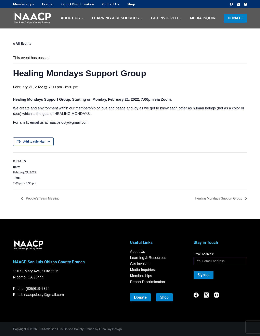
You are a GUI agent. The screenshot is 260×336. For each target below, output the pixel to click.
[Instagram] (245, 4)
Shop (131, 4)
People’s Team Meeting (42, 198)
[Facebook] (231, 4)
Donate (235, 18)
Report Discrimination (77, 4)
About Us (73, 18)
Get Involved (167, 18)
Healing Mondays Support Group (219, 198)
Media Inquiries (205, 18)
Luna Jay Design (110, 329)
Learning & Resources (118, 18)
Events (47, 4)
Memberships (23, 4)
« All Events (22, 43)
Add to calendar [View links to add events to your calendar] (34, 141)
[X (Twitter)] (238, 4)
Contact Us (110, 4)
